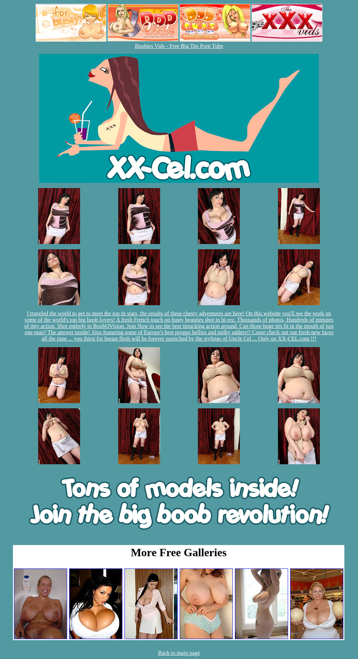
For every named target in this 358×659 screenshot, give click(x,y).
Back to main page (179, 653)
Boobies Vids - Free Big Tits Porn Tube (179, 46)
